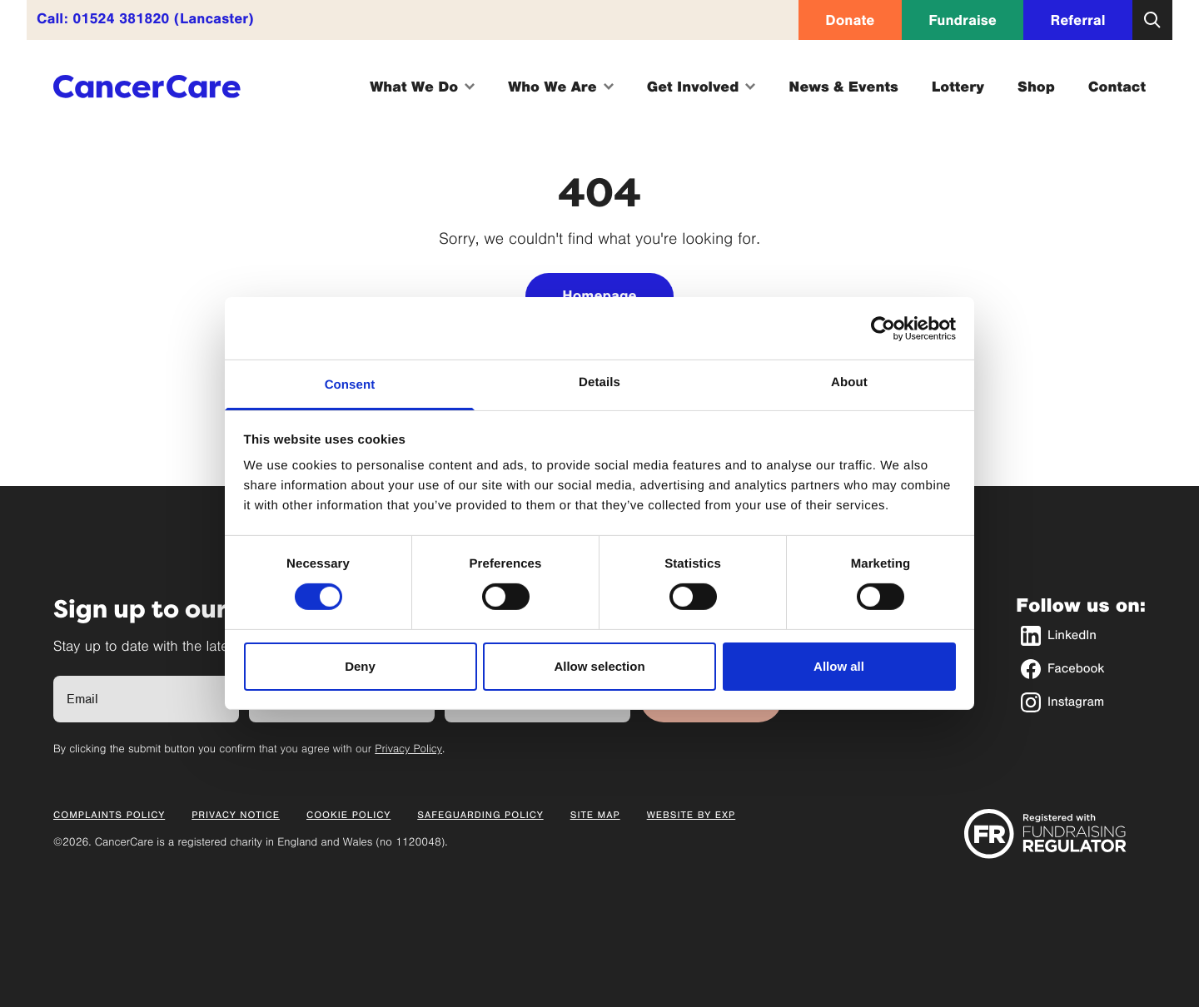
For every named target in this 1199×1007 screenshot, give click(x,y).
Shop (1036, 86)
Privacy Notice (236, 815)
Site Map (595, 815)
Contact (1117, 86)
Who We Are (561, 86)
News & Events (843, 86)
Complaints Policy (109, 815)
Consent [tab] (350, 385)
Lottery (958, 86)
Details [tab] (599, 382)
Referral (1078, 20)
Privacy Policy (408, 749)
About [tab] (849, 382)
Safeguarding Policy (480, 815)
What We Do (422, 86)
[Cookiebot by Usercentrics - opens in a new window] (883, 327)
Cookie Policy (348, 815)
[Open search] (1152, 20)
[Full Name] (146, 699)
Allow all (838, 666)
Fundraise (962, 20)
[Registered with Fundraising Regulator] (1045, 833)
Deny (360, 666)
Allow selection (599, 666)
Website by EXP (691, 815)
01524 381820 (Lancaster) (163, 18)
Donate (849, 20)
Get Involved (701, 86)
